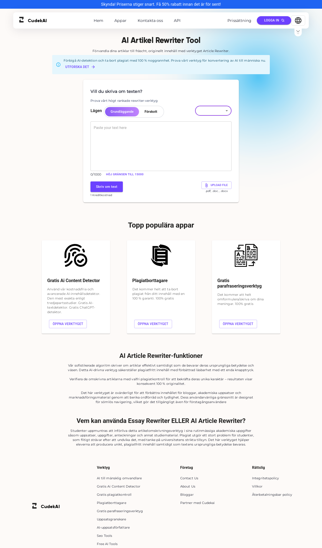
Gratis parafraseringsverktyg (120, 511)
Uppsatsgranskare (111, 519)
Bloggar (187, 495)
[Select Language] (298, 20)
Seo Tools (104, 536)
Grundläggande (122, 111)
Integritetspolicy (265, 478)
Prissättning (239, 20)
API (177, 20)
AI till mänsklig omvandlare (119, 478)
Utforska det (80, 67)
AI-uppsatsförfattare (113, 527)
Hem (98, 20)
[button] (213, 110)
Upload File (216, 185)
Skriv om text (106, 186)
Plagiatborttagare (111, 503)
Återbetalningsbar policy (272, 495)
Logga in (274, 20)
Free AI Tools (107, 544)
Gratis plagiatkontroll (114, 495)
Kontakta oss (150, 20)
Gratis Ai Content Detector (118, 486)
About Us (187, 486)
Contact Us (189, 478)
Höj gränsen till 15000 (125, 174)
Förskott (151, 111)
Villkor (257, 486)
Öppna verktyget (68, 324)
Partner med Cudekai (197, 503)
